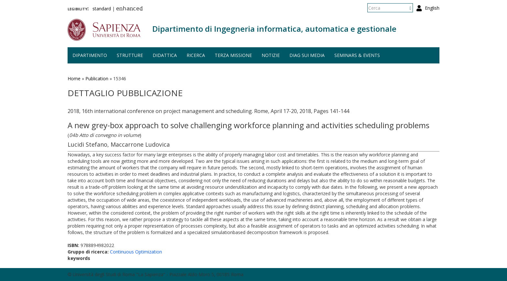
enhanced (129, 9)
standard (101, 9)
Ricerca (196, 55)
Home (74, 78)
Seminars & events (357, 55)
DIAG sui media (307, 55)
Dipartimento (89, 55)
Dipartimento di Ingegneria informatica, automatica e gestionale (274, 28)
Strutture (130, 55)
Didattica (165, 55)
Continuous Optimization (136, 252)
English (432, 8)
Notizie (271, 55)
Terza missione (233, 55)
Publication (96, 78)
